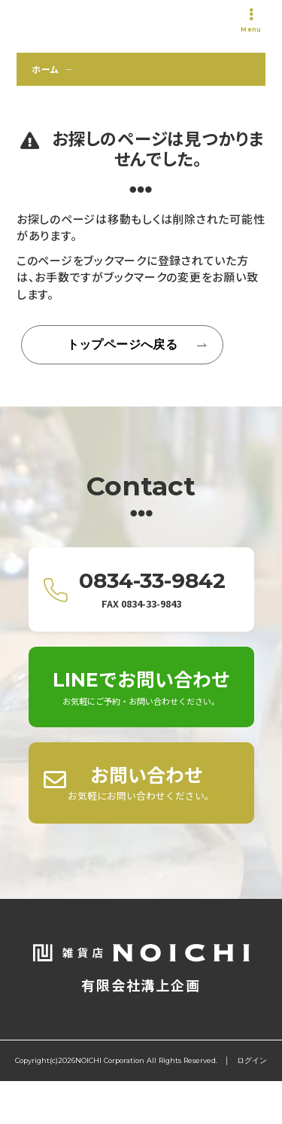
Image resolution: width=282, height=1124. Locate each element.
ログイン (252, 1060)
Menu (251, 29)
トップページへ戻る (122, 344)
